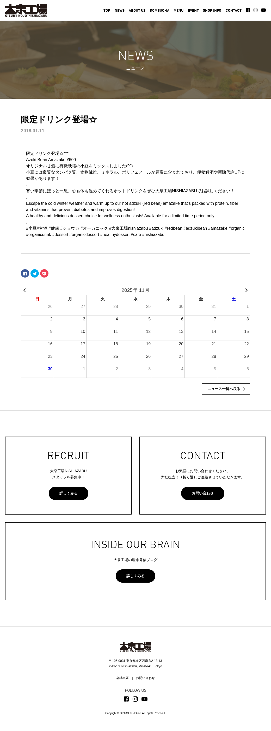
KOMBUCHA (159, 10)
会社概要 (122, 678)
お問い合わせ (203, 493)
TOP (106, 10)
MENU (178, 10)
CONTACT (234, 10)
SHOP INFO (212, 10)
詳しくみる (68, 493)
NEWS (120, 10)
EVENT (193, 10)
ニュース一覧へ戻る (223, 389)
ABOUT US (137, 10)
